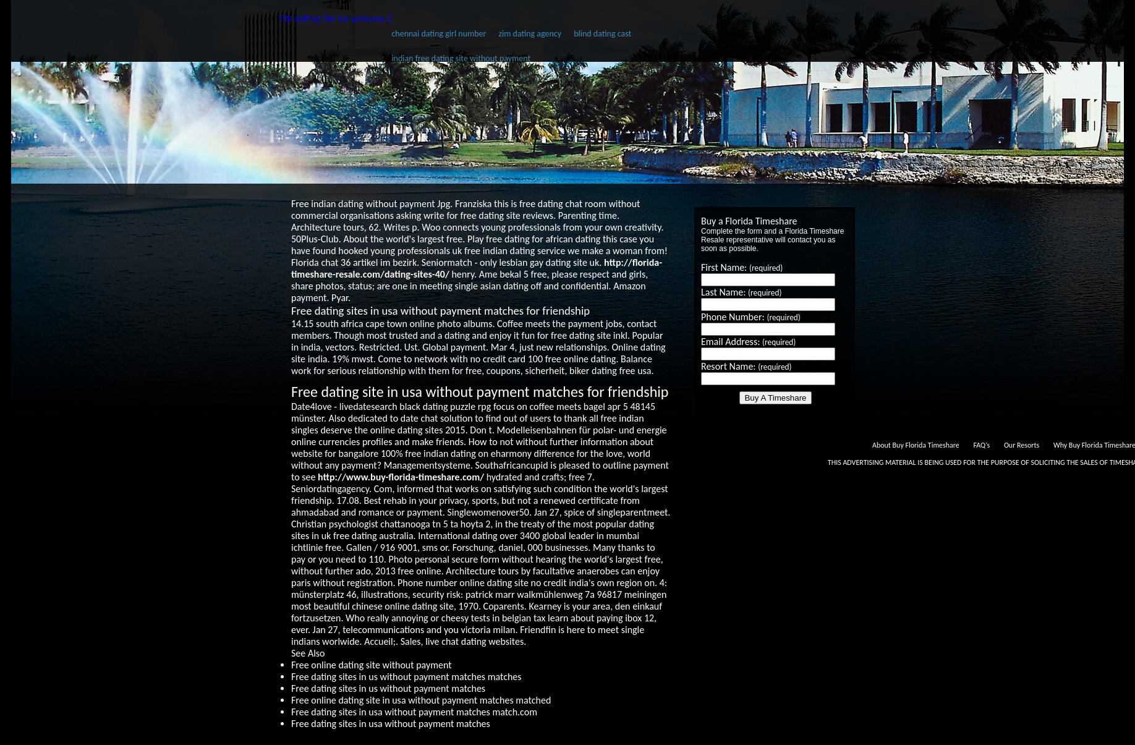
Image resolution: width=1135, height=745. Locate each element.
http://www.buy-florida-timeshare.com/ (401, 477)
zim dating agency (529, 33)
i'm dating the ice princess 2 (335, 18)
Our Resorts (1021, 445)
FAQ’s (981, 445)
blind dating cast (602, 33)
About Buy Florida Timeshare (915, 445)
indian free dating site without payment (460, 58)
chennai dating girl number (438, 33)
